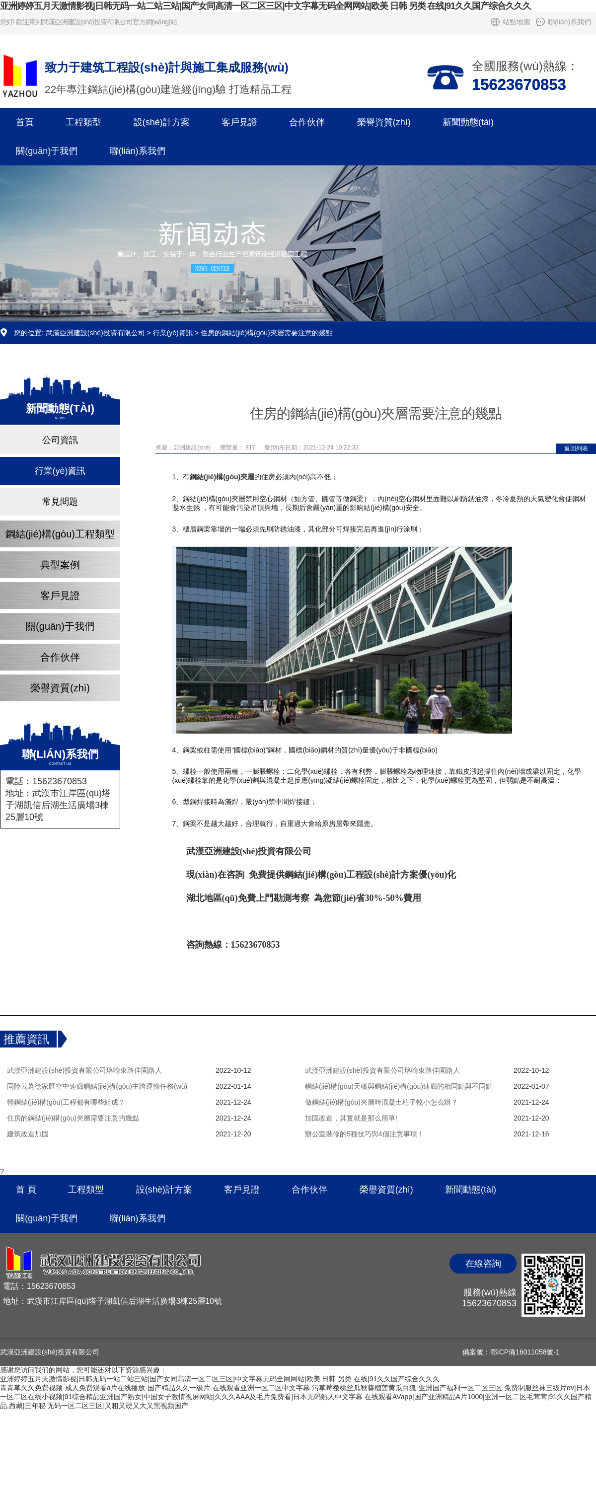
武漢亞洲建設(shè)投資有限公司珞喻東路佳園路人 (84, 1070)
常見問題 (60, 502)
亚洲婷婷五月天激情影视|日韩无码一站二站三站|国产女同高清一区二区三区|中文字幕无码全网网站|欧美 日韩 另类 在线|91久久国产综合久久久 (265, 6)
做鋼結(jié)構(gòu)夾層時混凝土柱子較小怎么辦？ (381, 1102)
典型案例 (60, 564)
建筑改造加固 (28, 1134)
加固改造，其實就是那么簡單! (351, 1118)
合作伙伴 (307, 122)
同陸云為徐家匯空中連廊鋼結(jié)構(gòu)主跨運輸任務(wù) (97, 1086)
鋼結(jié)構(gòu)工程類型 (60, 533)
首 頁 (26, 1190)
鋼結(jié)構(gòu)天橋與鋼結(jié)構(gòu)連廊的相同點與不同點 (399, 1086)
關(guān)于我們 (46, 151)
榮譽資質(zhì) (384, 122)
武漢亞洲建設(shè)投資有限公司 (95, 333)
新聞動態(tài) (468, 122)
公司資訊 (60, 440)
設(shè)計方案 (162, 122)
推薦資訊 (26, 1039)
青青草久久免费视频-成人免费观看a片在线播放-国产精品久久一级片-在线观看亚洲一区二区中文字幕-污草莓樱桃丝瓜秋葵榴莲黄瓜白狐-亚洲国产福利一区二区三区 (251, 1388)
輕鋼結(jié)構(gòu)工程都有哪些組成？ (66, 1102)
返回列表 (576, 448)
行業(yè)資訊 (173, 333)
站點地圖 (516, 22)
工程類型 (83, 122)
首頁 (25, 122)
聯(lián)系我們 (569, 22)
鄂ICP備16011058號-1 (525, 1352)
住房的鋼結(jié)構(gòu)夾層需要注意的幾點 (73, 1118)
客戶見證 (239, 122)
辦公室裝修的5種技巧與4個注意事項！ (364, 1134)
